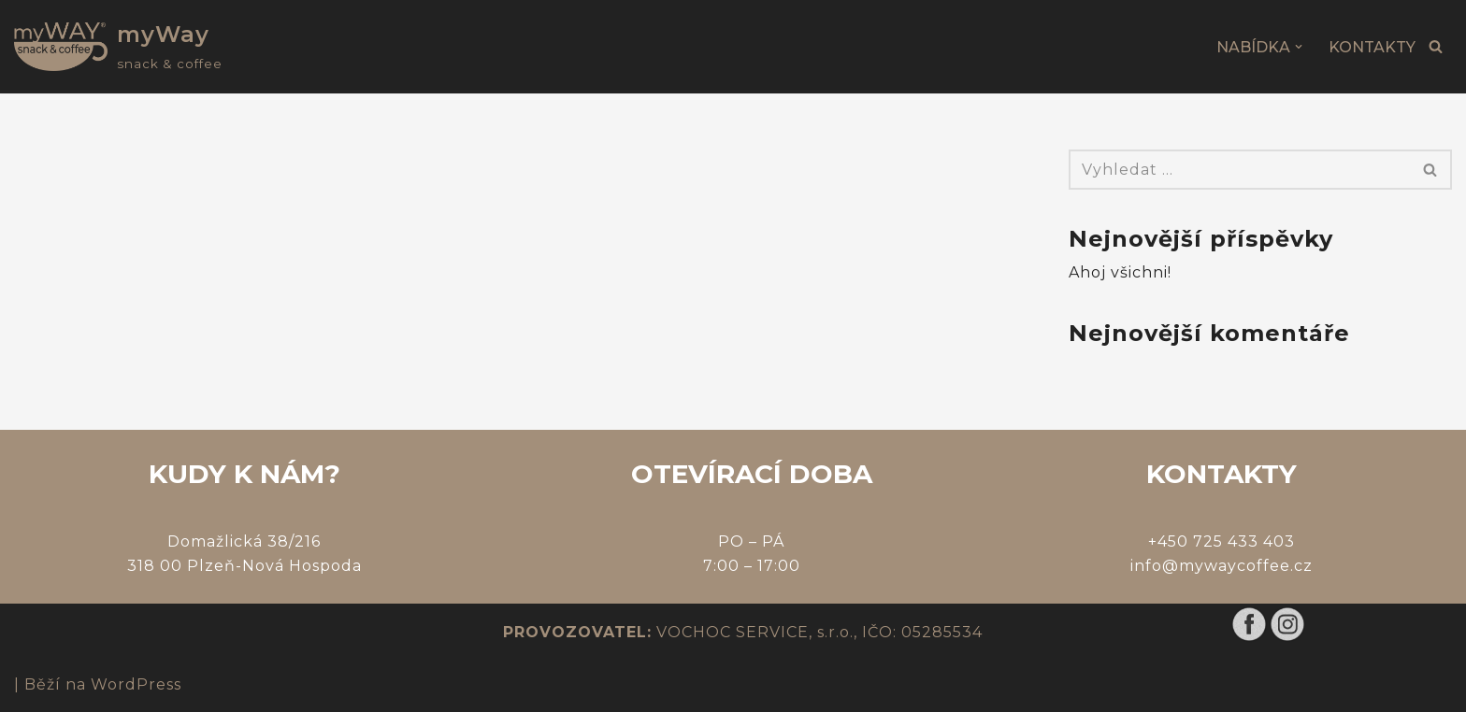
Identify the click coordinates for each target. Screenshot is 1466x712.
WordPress (136, 684)
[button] (1298, 46)
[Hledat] (1436, 46)
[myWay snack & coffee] (118, 47)
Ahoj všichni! (1120, 272)
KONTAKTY (1372, 47)
